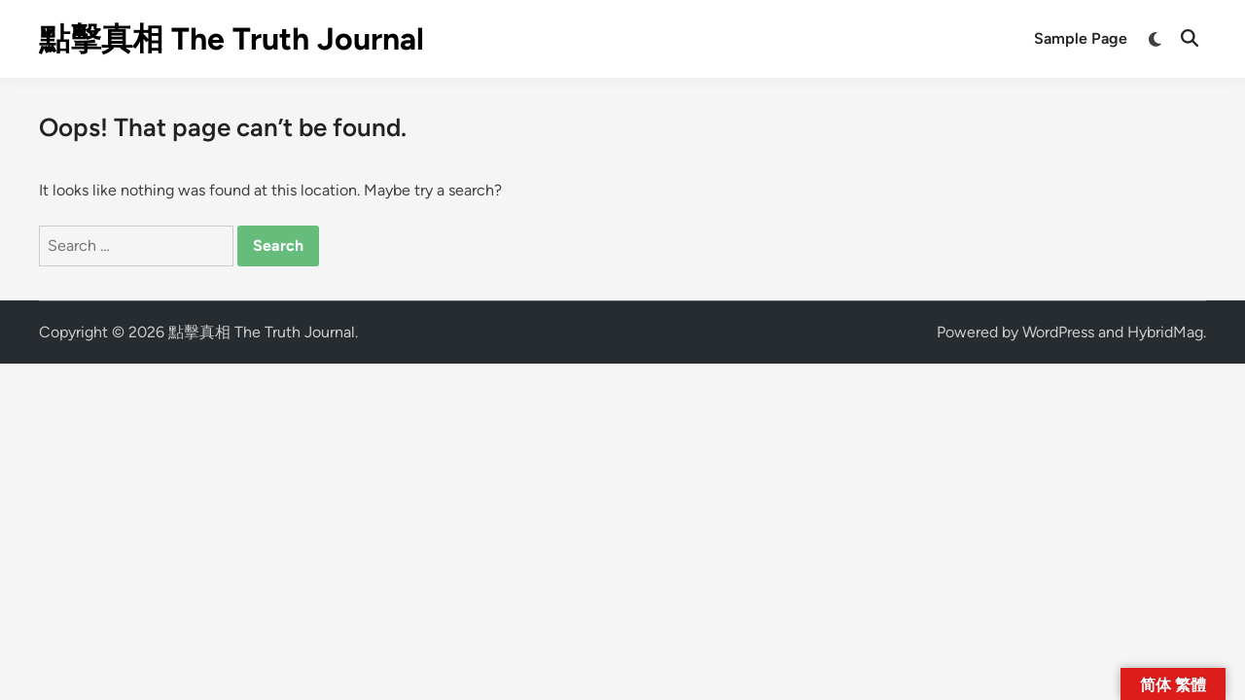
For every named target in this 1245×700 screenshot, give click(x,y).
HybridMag (1165, 332)
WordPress (1058, 332)
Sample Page (1080, 38)
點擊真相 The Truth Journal (231, 38)
